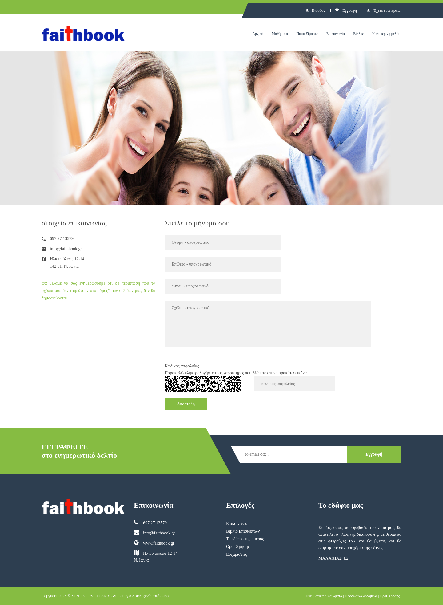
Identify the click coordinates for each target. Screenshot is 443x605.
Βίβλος (358, 33)
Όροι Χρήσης (237, 546)
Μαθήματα (280, 33)
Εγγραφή (346, 10)
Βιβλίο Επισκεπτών (243, 531)
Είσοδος (315, 10)
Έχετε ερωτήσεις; (384, 10)
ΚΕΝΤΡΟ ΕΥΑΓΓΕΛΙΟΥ (90, 596)
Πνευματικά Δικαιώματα (324, 596)
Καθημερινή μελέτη (386, 33)
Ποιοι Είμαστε (307, 33)
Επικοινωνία (335, 33)
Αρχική (257, 33)
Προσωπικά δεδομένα (361, 596)
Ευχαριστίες (236, 554)
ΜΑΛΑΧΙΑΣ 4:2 (333, 558)
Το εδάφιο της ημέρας (245, 539)
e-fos (164, 596)
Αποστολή (186, 404)
